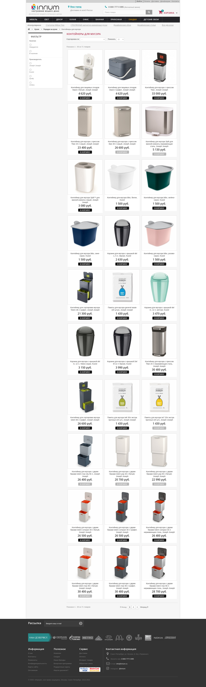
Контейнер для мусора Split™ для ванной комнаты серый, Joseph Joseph (85, 200)
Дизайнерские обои (122, 25)
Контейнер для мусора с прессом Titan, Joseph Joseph (159, 88)
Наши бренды (59, 660)
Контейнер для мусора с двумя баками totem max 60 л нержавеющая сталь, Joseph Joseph (159, 585)
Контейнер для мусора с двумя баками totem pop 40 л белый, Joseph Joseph (122, 473)
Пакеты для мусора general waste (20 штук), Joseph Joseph (122, 308)
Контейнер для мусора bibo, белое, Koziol (122, 199)
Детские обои (151, 19)
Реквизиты (32, 660)
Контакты (175, 1)
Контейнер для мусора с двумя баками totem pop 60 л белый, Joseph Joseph (159, 473)
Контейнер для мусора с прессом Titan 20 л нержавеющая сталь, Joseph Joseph (159, 363)
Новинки (57, 653)
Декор (59, 19)
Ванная (100, 19)
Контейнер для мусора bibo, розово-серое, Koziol (159, 254)
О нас (30, 653)
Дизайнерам (165, 1)
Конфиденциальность (37, 664)
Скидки (133, 19)
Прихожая (116, 19)
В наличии (33, 53)
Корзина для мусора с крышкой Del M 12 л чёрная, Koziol (122, 362)
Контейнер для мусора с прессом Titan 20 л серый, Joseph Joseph (85, 142)
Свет (46, 19)
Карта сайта (33, 667)
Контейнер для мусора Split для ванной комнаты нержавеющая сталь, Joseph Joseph (159, 143)
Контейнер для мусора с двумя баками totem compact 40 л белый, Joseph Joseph (85, 529)
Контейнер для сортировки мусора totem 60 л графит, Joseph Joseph (85, 418)
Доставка (155, 1)
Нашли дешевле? (61, 670)
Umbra (31, 85)
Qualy (31, 78)
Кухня (73, 19)
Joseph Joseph (35, 66)
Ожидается (33, 47)
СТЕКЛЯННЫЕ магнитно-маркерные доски (89, 25)
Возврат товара (86, 660)
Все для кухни (168, 25)
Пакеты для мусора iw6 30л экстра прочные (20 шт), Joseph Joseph (122, 418)
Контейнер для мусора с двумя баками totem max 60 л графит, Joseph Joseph (122, 585)
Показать (112, 39)
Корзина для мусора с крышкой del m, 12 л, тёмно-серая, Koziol (85, 362)
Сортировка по (73, 39)
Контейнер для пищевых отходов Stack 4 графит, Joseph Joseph (122, 88)
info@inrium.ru (121, 664)
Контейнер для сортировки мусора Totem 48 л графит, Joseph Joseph (85, 308)
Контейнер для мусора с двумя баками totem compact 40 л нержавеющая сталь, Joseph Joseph (159, 529)
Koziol (31, 72)
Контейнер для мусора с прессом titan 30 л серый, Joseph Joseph (122, 142)
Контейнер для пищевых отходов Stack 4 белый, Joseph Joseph (85, 88)
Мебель (33, 19)
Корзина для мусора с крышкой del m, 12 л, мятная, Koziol (159, 308)
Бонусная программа (63, 664)
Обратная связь (86, 664)
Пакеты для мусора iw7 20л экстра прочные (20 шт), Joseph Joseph (159, 418)
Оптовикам (32, 670)
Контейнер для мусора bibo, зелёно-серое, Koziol (159, 199)
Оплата (147, 1)
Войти (139, 1)
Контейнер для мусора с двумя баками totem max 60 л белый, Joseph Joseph (85, 585)
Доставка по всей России (81, 10)
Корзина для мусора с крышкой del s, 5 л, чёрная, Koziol (122, 254)
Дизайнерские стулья (146, 25)
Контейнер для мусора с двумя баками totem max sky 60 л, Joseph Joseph (85, 473)
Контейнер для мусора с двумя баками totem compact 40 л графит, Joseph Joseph (122, 529)
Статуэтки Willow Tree (55, 25)
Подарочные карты (62, 667)
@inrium (122, 669)
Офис (86, 19)
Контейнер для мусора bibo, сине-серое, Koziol (85, 254)
